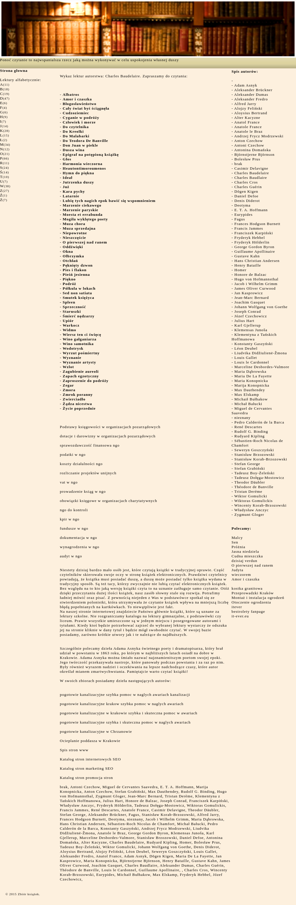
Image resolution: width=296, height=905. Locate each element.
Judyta (237, 570)
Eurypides (243, 214)
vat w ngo (69, 482)
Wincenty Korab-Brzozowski (260, 505)
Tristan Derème (248, 491)
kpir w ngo (69, 519)
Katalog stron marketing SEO (86, 768)
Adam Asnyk (245, 85)
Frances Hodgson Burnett (257, 224)
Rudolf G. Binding (251, 431)
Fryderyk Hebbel (249, 237)
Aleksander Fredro (251, 99)
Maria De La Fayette (253, 376)
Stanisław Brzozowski (254, 454)
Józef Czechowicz (250, 316)
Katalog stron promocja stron (86, 777)
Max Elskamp (246, 394)
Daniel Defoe (246, 196)
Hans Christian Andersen (257, 260)
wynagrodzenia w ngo (79, 547)
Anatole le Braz (248, 131)
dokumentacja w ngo (78, 537)
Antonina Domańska (252, 150)
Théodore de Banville (253, 487)
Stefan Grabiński (249, 468)
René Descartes (248, 427)
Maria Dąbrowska (250, 371)
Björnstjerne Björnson (254, 154)
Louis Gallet (245, 357)
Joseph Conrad (247, 311)
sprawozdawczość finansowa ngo (90, 445)
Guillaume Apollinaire (254, 251)
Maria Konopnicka (251, 381)
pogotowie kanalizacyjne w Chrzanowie (96, 731)
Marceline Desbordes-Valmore (261, 367)
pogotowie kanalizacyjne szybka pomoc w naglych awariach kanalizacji (125, 694)
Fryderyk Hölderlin (251, 242)
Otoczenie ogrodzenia (251, 602)
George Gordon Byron (254, 247)
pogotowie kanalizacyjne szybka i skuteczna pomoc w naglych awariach (125, 722)
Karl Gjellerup (247, 325)
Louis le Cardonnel (251, 362)
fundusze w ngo (74, 528)
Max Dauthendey (249, 390)
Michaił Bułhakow (251, 399)
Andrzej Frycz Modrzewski (259, 136)
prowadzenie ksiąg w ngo (83, 491)
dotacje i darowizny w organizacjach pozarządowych (108, 436)
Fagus (239, 219)
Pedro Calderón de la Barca (259, 422)
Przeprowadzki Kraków (253, 593)
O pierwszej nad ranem (252, 565)
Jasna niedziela (245, 551)
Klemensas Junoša (250, 330)
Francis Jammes (248, 228)
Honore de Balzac (250, 274)
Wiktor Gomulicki (250, 496)
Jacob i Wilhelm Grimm (256, 284)
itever (237, 607)
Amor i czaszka (246, 579)
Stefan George (247, 464)
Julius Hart (244, 320)
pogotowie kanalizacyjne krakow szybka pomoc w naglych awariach (122, 704)
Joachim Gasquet (249, 302)
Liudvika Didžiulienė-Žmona (260, 353)
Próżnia (238, 547)
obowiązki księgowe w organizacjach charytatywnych (108, 501)
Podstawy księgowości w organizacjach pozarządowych (110, 427)
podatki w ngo (73, 454)
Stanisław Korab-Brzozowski (260, 459)
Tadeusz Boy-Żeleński (254, 473)
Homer (240, 270)
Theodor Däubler (249, 482)
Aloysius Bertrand (250, 113)
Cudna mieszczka (247, 556)
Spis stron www (74, 750)
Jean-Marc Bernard (251, 297)
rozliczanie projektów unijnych (88, 473)
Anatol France (247, 122)
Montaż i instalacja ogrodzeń (258, 597)
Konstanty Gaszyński (253, 344)
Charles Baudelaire (251, 173)
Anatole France (248, 127)
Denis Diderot (247, 200)
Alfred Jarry (245, 104)
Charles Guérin (248, 187)
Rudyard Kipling (249, 436)
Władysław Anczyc (251, 510)
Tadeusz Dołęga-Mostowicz (259, 477)
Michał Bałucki (248, 404)
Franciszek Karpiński (253, 233)
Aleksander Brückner (253, 90)
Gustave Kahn (247, 256)
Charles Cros (246, 182)
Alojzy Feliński (248, 108)
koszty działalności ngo (81, 464)
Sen (235, 542)
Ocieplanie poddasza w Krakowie (90, 741)
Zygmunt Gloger (249, 514)
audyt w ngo (71, 556)
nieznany (242, 417)
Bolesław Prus (247, 159)
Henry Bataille (247, 265)
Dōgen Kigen (246, 191)
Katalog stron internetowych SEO (90, 759)
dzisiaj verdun (244, 561)
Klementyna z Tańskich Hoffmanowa (254, 336)
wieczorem (241, 574)
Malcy (237, 537)
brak (238, 164)
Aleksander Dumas (251, 94)
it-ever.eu (240, 616)
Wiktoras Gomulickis (253, 501)
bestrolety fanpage (248, 611)
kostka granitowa (247, 588)
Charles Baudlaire (250, 177)
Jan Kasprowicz (248, 293)
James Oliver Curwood (255, 288)
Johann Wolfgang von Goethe (261, 307)
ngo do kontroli (74, 510)
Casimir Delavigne (251, 168)
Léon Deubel (246, 348)
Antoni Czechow (249, 145)
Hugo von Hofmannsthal (256, 279)
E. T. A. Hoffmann (251, 210)
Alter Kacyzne (247, 117)
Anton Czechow (248, 140)
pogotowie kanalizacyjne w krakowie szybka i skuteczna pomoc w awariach (128, 713)
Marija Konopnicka (251, 385)
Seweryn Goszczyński (254, 450)
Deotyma (242, 205)
